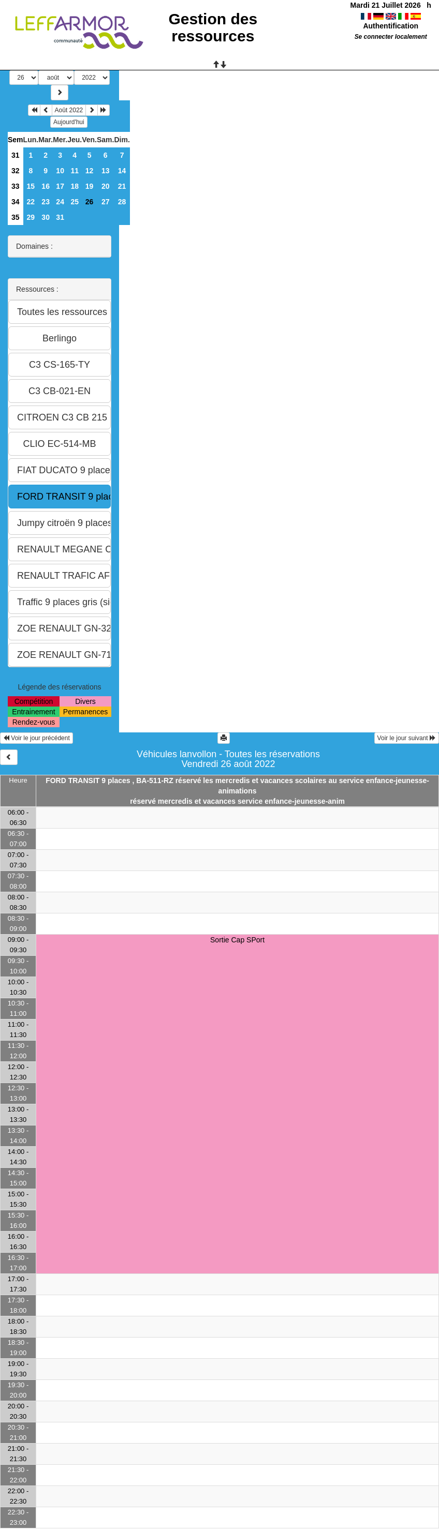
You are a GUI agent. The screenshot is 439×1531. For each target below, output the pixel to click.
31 (15, 155)
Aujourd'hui (68, 122)
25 (74, 202)
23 (45, 202)
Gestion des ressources (212, 27)
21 (122, 186)
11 (74, 171)
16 (45, 186)
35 (15, 217)
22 (31, 202)
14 (122, 171)
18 (74, 186)
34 (15, 202)
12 (89, 171)
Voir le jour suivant (406, 738)
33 (15, 186)
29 (31, 217)
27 (105, 202)
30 (45, 217)
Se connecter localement (391, 36)
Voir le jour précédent (36, 738)
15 (31, 186)
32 (15, 171)
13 (105, 171)
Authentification (390, 26)
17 (60, 186)
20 (105, 186)
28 (122, 202)
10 (60, 171)
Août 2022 (69, 110)
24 (60, 202)
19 (89, 186)
